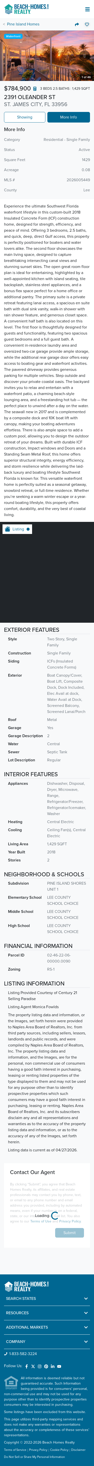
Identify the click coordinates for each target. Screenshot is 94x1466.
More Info (68, 117)
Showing (24, 117)
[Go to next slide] (84, 55)
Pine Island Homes (23, 24)
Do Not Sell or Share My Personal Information (34, 1457)
